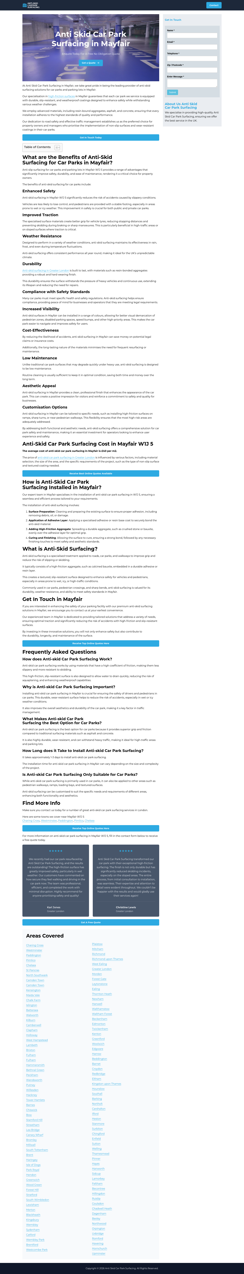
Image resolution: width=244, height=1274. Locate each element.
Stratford (31, 1194)
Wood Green (34, 1184)
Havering (97, 1243)
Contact (213, 5)
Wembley (32, 1224)
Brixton (30, 1050)
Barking (97, 1098)
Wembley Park (35, 1239)
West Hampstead (37, 1040)
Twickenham (100, 1028)
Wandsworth (34, 1080)
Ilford (95, 1113)
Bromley (31, 1139)
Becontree (98, 1188)
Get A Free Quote (91, 922)
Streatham (32, 1124)
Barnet (96, 1063)
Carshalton (99, 1108)
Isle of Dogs (33, 1164)
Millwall (30, 1144)
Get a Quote (91, 62)
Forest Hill (32, 1189)
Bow (29, 1115)
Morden (97, 974)
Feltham (97, 1183)
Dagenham (99, 1213)
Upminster (99, 1253)
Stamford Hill (34, 1119)
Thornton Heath (102, 993)
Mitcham (97, 949)
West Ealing (99, 964)
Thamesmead (100, 1153)
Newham (98, 998)
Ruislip (96, 1198)
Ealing (96, 988)
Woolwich (98, 1043)
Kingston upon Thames (106, 1083)
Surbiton (97, 1128)
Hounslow (98, 1088)
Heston (96, 1118)
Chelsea (89, 820)
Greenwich (33, 1179)
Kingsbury (32, 1219)
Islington (31, 1005)
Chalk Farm (33, 1000)
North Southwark (37, 975)
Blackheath (33, 1214)
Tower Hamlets (35, 1100)
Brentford (32, 1244)
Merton (30, 1209)
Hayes (96, 1163)
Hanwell (97, 1003)
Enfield (96, 1138)
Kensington (33, 990)
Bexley (96, 1218)
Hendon (31, 1174)
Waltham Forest (102, 1013)
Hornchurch (99, 1248)
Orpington (98, 1228)
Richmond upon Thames (107, 959)
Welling (97, 1148)
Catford (30, 1234)
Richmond (98, 954)
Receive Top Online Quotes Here (91, 643)
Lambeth (32, 1045)
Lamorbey (98, 1178)
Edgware (97, 1048)
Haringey (32, 1159)
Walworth (32, 1015)
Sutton (96, 1143)
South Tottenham (37, 1149)
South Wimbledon (37, 1199)
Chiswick (31, 1110)
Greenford (98, 1038)
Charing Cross (31, 820)
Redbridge (98, 1073)
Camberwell (33, 1025)
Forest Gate (99, 978)
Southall (97, 1093)
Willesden (32, 1090)
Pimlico (79, 820)
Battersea (32, 1010)
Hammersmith (35, 1065)
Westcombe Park (37, 1249)
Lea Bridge (33, 1129)
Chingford (98, 1133)
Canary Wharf (34, 1134)
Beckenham (99, 1018)
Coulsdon (98, 1203)
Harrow (96, 1053)
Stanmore (98, 1123)
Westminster (49, 820)
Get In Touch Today (91, 137)
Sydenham (33, 1229)
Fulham (31, 1055)
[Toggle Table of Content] (55, 147)
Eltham (96, 1078)
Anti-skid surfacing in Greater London (45, 270)
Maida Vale (33, 995)
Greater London (102, 969)
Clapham (32, 1030)
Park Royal (32, 1169)
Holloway (32, 1035)
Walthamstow (101, 1008)
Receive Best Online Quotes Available (90, 473)
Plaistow (97, 944)
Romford (97, 1238)
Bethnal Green (35, 1070)
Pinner (96, 1158)
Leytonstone (100, 983)
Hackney (31, 1095)
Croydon (97, 1068)
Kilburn (30, 1020)
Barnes (30, 1105)
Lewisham (32, 1204)
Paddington (65, 820)
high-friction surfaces (61, 96)
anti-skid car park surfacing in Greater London (66, 457)
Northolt (97, 1103)
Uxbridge (98, 1233)
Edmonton (99, 1023)
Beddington (99, 1058)
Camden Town (35, 980)
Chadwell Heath (102, 1208)
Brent (29, 1154)
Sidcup (96, 1173)
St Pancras (32, 970)
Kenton (96, 1033)
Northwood (99, 1223)
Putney (30, 1085)
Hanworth (98, 1168)
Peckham (32, 1075)
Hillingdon (98, 1193)
